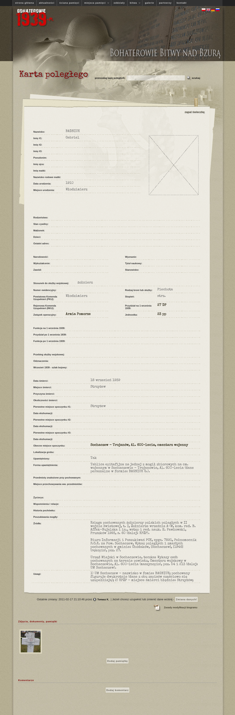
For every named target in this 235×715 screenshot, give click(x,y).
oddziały (119, 3)
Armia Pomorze (78, 314)
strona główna (24, 3)
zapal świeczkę (195, 112)
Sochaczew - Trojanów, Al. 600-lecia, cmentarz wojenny (139, 445)
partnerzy (165, 3)
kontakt (181, 3)
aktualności (47, 3)
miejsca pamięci (95, 3)
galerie (149, 3)
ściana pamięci (69, 3)
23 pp (161, 314)
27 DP (161, 305)
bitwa (134, 3)
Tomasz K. (103, 599)
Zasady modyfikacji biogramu (180, 607)
